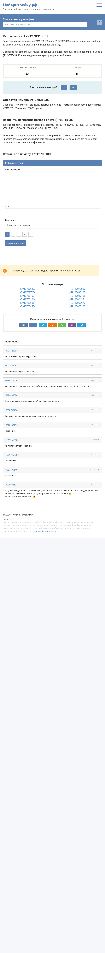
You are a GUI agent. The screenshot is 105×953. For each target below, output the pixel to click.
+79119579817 (12, 361)
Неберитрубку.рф (20, 5)
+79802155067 (12, 376)
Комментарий (12, 164)
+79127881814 (28, 294)
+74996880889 (12, 390)
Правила (7, 514)
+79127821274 (77, 294)
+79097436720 (12, 450)
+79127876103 (28, 284)
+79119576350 (12, 435)
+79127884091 (28, 291)
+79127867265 (77, 301)
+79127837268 (77, 287)
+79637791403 (12, 465)
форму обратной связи (45, 526)
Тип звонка (11, 215)
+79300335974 (12, 480)
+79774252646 (12, 346)
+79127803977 (77, 298)
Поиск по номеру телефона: (19, 19)
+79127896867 (28, 298)
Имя (7, 201)
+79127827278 (28, 287)
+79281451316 (12, 420)
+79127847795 (77, 291)
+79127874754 (28, 301)
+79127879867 (77, 284)
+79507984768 (12, 405)
